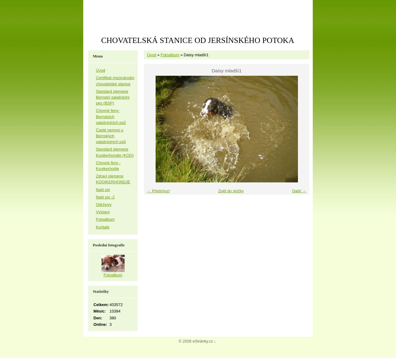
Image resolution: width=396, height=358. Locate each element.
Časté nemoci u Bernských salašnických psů (111, 136)
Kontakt (102, 227)
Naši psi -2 (105, 197)
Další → (299, 191)
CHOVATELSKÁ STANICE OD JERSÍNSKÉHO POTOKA (197, 40)
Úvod (151, 55)
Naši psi (103, 189)
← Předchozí (158, 191)
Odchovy (104, 204)
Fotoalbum (170, 55)
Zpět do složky (231, 191)
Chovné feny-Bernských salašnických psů (111, 116)
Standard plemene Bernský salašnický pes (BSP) (113, 97)
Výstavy (103, 212)
